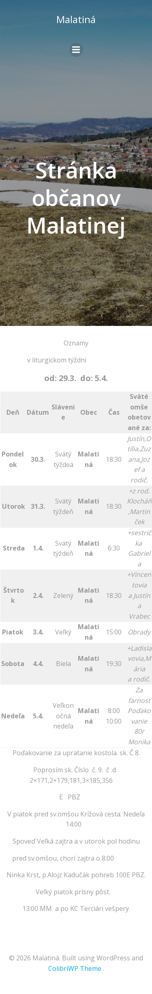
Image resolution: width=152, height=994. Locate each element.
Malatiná (76, 19)
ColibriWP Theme (74, 968)
